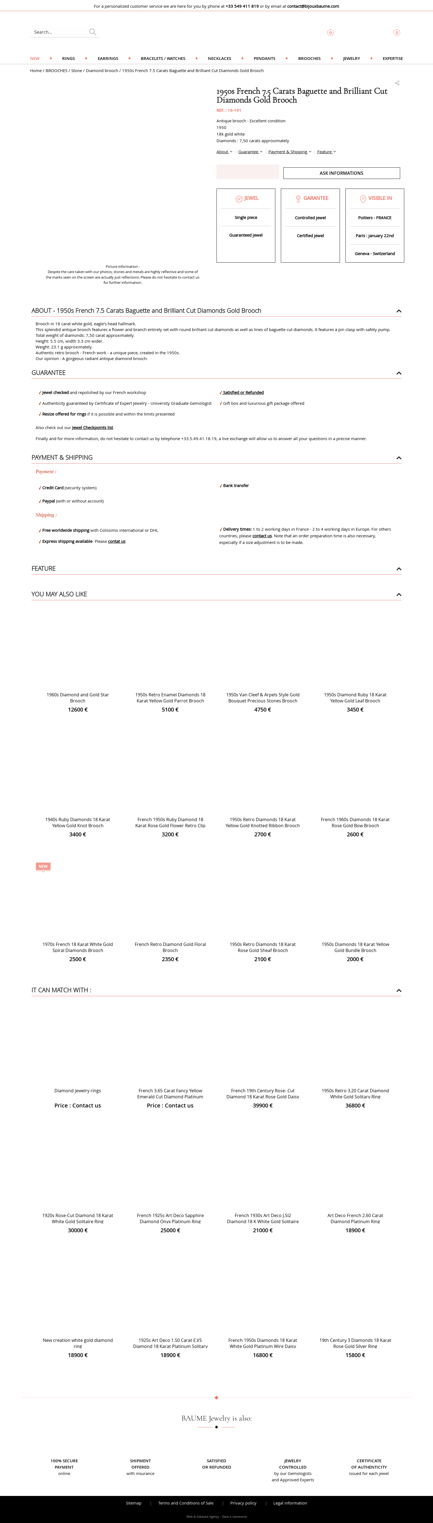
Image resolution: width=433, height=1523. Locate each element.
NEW (34, 58)
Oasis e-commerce (234, 1517)
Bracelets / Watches (163, 58)
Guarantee (248, 151)
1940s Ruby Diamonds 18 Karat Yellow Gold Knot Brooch (77, 822)
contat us (116, 541)
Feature (325, 151)
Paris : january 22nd (375, 235)
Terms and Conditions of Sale (185, 1503)
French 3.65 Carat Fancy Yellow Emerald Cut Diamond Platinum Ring (170, 1097)
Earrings (108, 58)
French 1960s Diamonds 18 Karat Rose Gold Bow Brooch (355, 822)
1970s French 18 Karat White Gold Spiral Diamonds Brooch (78, 947)
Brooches (309, 58)
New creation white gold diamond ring (78, 1343)
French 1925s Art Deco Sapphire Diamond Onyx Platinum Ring (170, 1218)
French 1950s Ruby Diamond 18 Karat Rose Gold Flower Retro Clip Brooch (170, 825)
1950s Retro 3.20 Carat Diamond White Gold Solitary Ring (355, 1094)
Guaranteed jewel (246, 235)
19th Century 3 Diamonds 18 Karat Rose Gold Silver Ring (355, 1343)
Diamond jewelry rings (77, 1091)
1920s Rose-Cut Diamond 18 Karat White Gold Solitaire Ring (77, 1218)
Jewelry (351, 58)
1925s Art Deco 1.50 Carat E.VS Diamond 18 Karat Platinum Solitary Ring (170, 1346)
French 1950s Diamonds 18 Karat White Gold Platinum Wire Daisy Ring (262, 1346)
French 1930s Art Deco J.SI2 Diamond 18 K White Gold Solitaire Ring (263, 1221)
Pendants (264, 58)
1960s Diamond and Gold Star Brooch (78, 698)
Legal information (290, 1503)
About (222, 151)
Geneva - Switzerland (375, 253)
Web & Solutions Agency (202, 1517)
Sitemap (133, 1503)
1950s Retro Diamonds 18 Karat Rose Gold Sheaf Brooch (263, 947)
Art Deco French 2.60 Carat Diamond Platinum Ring (355, 1218)
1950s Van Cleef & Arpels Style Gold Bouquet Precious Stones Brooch (263, 698)
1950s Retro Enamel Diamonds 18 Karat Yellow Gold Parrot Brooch (170, 698)
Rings (68, 58)
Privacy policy (243, 1503)
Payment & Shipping (288, 151)
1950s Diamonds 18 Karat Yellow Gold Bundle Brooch (355, 947)
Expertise (393, 58)
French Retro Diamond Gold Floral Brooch (170, 947)
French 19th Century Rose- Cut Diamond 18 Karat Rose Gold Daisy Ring (262, 1097)
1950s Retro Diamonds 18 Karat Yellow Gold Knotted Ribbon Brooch (263, 822)
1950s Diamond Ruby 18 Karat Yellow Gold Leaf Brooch (355, 698)
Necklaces (219, 58)
